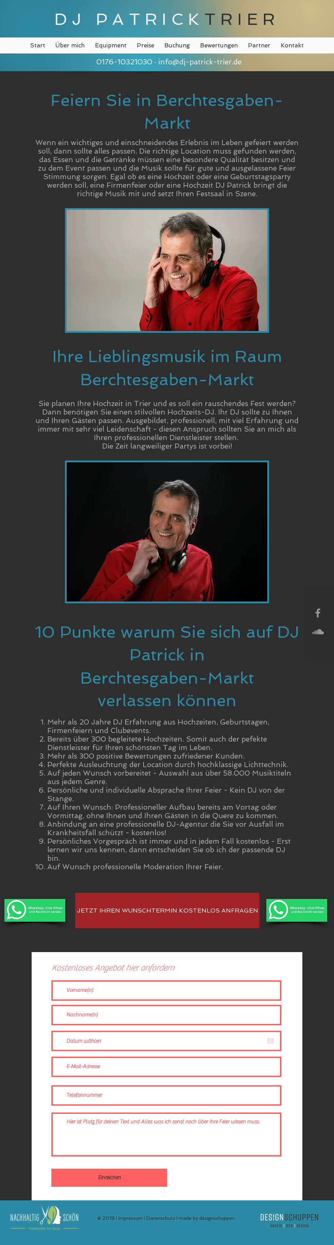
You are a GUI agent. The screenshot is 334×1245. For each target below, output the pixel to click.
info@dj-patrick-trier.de (199, 62)
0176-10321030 (123, 62)
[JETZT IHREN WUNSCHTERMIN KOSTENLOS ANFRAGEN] (167, 910)
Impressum (130, 1218)
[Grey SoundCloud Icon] (318, 632)
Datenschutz (161, 1218)
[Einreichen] (109, 1178)
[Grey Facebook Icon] (318, 613)
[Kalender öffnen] (270, 1041)
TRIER (242, 19)
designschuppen (217, 1218)
